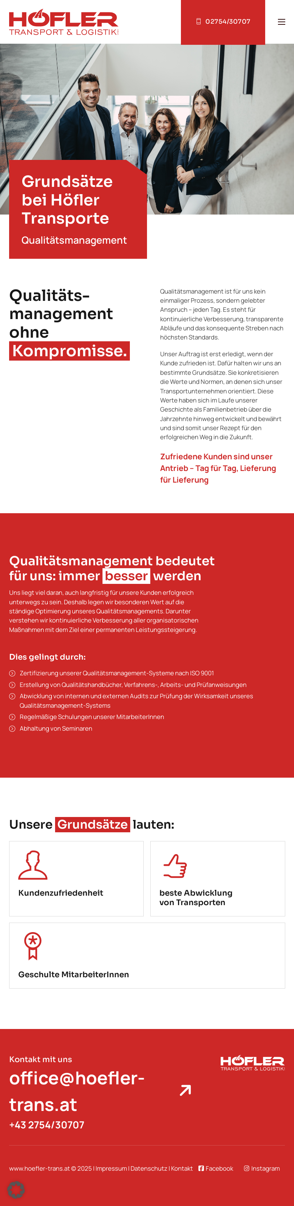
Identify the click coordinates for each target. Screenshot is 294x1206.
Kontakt (182, 1168)
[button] (16, 1190)
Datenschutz (149, 1168)
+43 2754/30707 (46, 1124)
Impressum (111, 1168)
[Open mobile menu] (281, 22)
